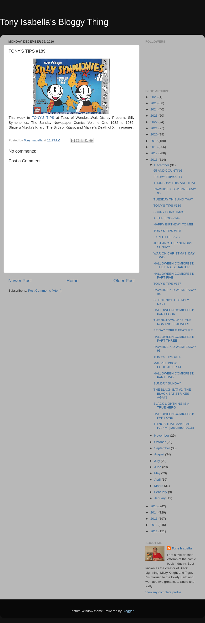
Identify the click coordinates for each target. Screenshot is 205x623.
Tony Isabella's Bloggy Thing (54, 22)
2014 (154, 512)
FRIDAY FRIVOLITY (168, 177)
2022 (154, 122)
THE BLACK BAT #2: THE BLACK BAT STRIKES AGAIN (172, 393)
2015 (154, 506)
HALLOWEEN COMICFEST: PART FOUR (174, 312)
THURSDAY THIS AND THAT (175, 183)
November (162, 435)
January (160, 498)
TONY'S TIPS (43, 118)
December (162, 165)
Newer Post (20, 280)
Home (72, 280)
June (158, 467)
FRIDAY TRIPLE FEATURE (173, 330)
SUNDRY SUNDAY (167, 383)
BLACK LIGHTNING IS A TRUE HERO (171, 405)
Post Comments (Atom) (45, 290)
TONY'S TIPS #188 (167, 231)
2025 (154, 103)
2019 (154, 141)
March (159, 486)
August (159, 454)
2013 (154, 518)
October (160, 442)
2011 (154, 531)
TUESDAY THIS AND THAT (173, 199)
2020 (154, 134)
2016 (154, 159)
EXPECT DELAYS (167, 237)
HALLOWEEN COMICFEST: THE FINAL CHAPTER (174, 265)
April (158, 479)
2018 (154, 147)
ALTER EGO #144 (167, 218)
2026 (154, 97)
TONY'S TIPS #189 (167, 205)
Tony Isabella (182, 548)
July (157, 461)
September (162, 448)
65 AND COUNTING (168, 170)
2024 (154, 109)
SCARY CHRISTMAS (169, 212)
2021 (154, 128)
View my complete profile (163, 592)
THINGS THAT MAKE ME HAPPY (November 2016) (174, 425)
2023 (154, 115)
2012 (154, 525)
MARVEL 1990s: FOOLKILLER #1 (167, 365)
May (157, 473)
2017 (154, 153)
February (161, 492)
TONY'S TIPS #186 (167, 357)
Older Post (124, 280)
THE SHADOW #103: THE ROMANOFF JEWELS (173, 322)
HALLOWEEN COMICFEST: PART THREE (174, 338)
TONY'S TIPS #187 (167, 283)
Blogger (128, 611)
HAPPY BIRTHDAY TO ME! (173, 224)
